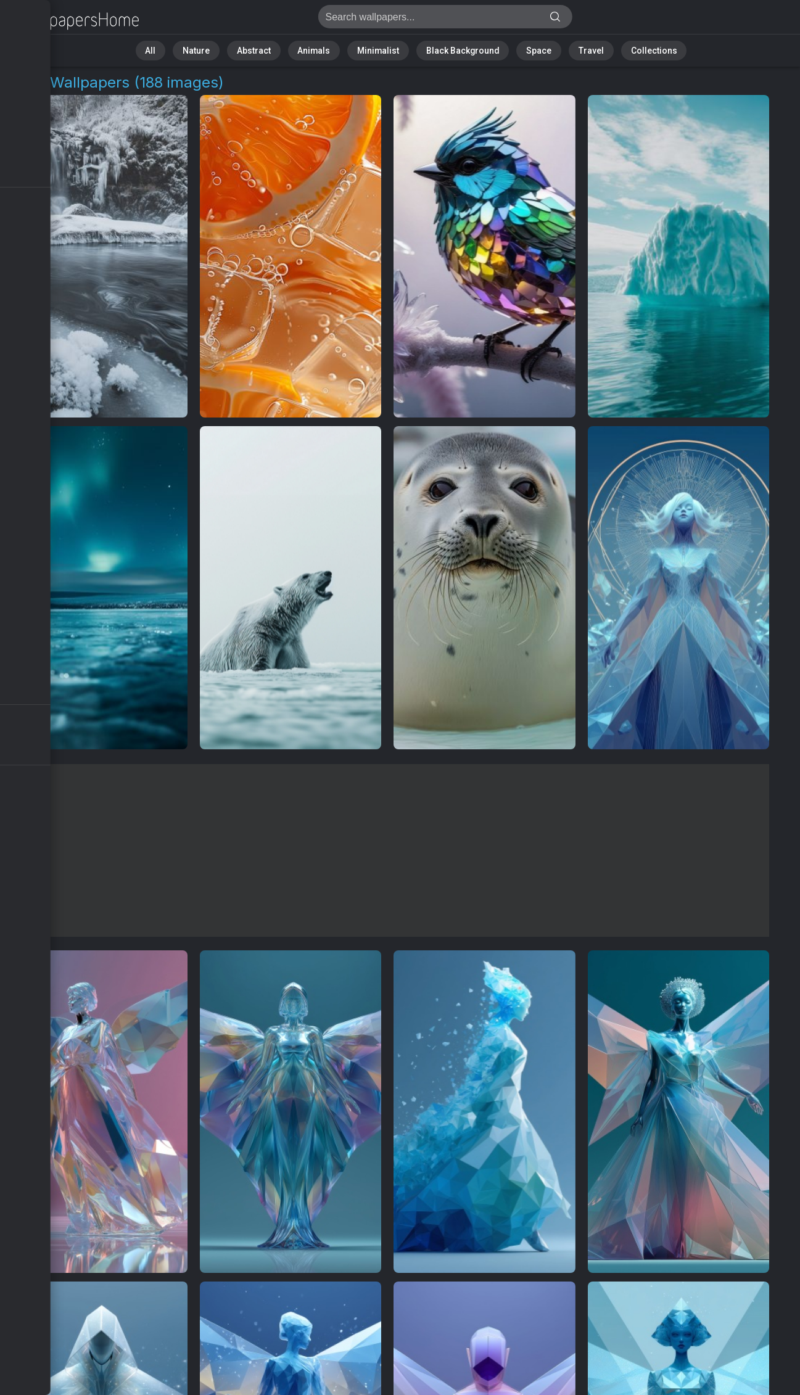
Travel (568, 49)
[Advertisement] (388, 850)
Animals (325, 49)
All (183, 49)
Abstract (273, 49)
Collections (623, 49)
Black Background (455, 49)
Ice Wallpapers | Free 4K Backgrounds (74, 20)
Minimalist (381, 49)
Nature (222, 49)
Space (523, 49)
